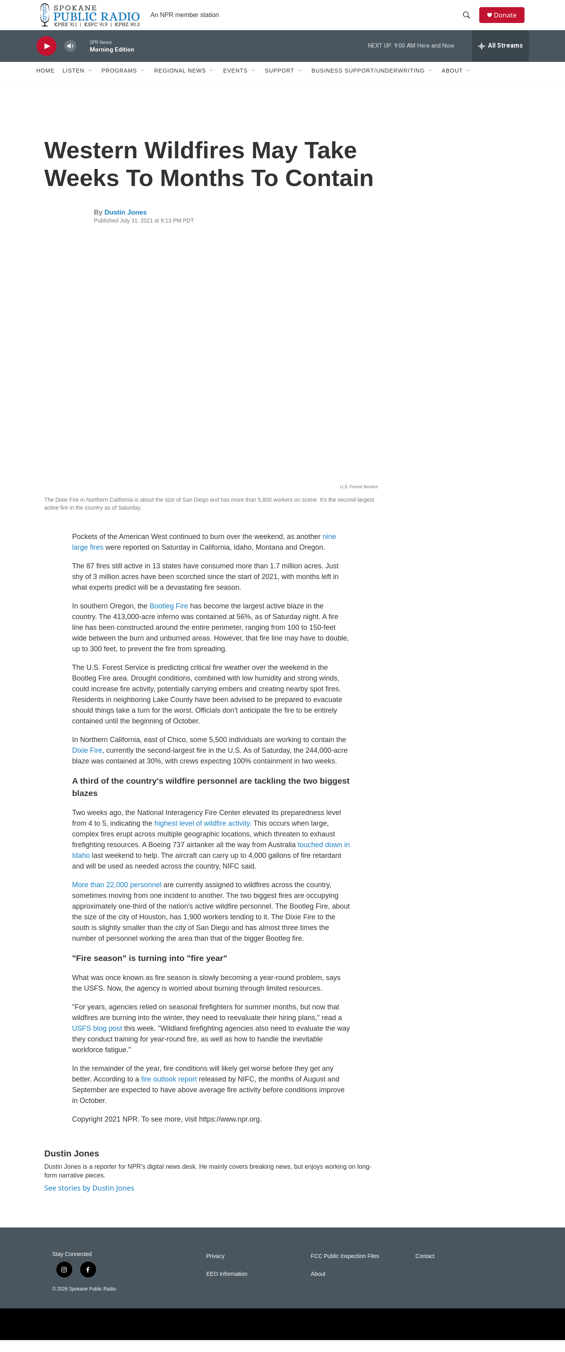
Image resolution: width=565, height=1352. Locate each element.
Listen (74, 82)
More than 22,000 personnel (117, 896)
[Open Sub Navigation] (90, 82)
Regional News (180, 82)
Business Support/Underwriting (367, 82)
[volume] (70, 58)
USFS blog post (97, 1040)
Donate (508, 21)
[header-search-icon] (468, 21)
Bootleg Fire (169, 617)
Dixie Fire (87, 762)
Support (279, 82)
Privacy (215, 1268)
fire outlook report (170, 1091)
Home (46, 82)
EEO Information (227, 1286)
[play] (46, 57)
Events (235, 82)
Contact (424, 1268)
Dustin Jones (125, 224)
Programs (119, 82)
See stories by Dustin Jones (89, 1199)
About (452, 82)
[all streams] (500, 57)
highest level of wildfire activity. (203, 835)
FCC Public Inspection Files (345, 1268)
